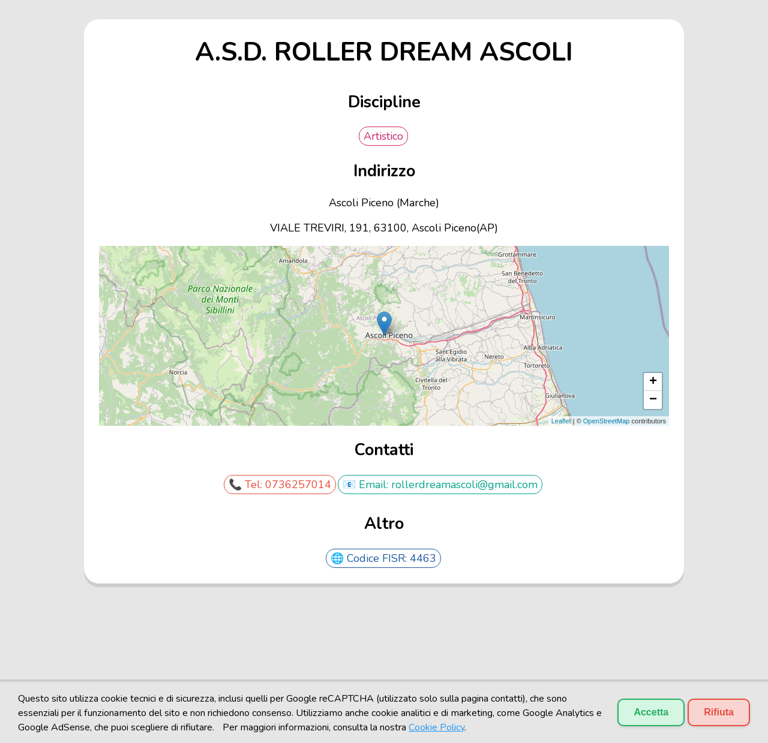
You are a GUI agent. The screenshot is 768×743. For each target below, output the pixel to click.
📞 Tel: (247, 484)
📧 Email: (367, 484)
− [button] (653, 400)
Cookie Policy (436, 727)
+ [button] (653, 382)
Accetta (651, 712)
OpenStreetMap (606, 421)
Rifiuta (719, 712)
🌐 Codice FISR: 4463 (383, 558)
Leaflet (561, 421)
